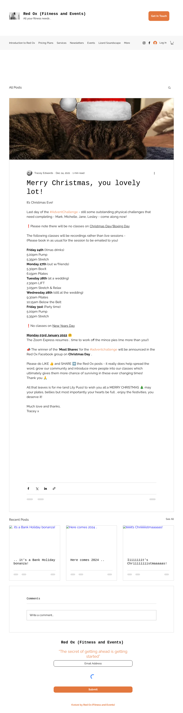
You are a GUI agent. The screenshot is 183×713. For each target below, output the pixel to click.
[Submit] (93, 689)
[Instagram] (144, 43)
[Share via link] (54, 488)
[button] (172, 43)
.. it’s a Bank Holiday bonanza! (34, 561)
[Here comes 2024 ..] (91, 540)
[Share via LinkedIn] (45, 488)
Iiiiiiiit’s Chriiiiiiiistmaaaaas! (147, 561)
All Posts (15, 87)
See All (170, 519)
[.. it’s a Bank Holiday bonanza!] (34, 540)
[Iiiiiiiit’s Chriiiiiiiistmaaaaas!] (148, 540)
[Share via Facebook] (28, 488)
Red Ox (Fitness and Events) (54, 14)
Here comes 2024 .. (87, 560)
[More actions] (154, 173)
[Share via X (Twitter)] (37, 488)
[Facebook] (149, 43)
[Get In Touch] (158, 16)
